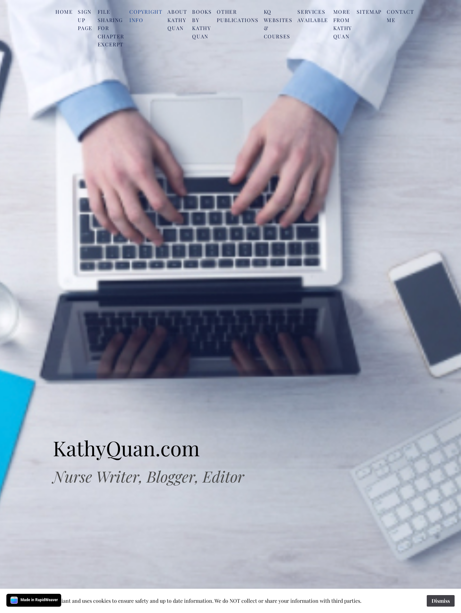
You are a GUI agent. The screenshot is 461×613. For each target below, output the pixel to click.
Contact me (400, 15)
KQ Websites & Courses (278, 24)
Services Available (312, 15)
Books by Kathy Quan (202, 24)
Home (64, 11)
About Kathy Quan (177, 19)
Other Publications (237, 15)
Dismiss (441, 600)
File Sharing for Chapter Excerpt (111, 28)
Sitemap (369, 11)
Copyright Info (145, 15)
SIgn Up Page (85, 19)
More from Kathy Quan (342, 24)
